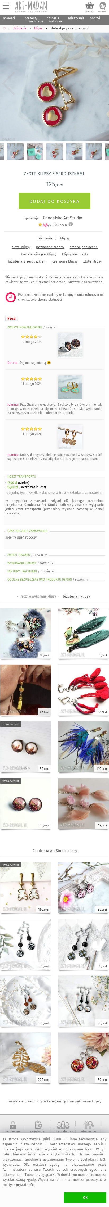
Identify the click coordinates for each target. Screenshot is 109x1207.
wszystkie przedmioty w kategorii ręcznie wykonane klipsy (54, 1101)
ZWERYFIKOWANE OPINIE (31, 327)
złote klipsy (92, 261)
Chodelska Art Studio (62, 217)
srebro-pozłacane (84, 247)
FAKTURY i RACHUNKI (31, 571)
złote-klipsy (21, 247)
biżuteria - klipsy (76, 596)
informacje (88, 1131)
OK (85, 1198)
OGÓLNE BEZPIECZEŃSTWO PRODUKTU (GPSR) (48, 579)
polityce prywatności (19, 1185)
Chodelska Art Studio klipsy (55, 851)
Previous (8, 83)
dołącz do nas (63, 1131)
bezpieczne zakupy (13, 1133)
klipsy (64, 238)
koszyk (90, 11)
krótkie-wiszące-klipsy (38, 254)
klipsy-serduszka (75, 254)
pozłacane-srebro (50, 247)
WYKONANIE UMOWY (30, 563)
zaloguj (102, 11)
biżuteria (45, 238)
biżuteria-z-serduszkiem (27, 261)
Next (100, 83)
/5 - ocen (52, 225)
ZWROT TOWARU (27, 555)
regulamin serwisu (37, 1133)
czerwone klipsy (64, 261)
